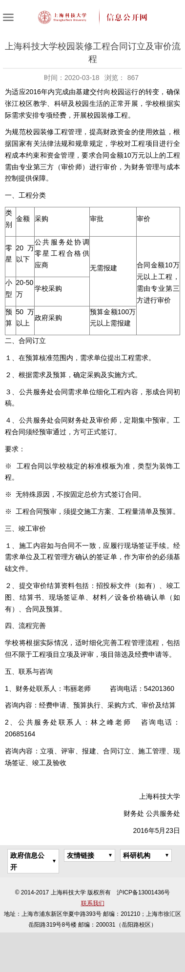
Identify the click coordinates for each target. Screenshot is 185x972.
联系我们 (92, 903)
